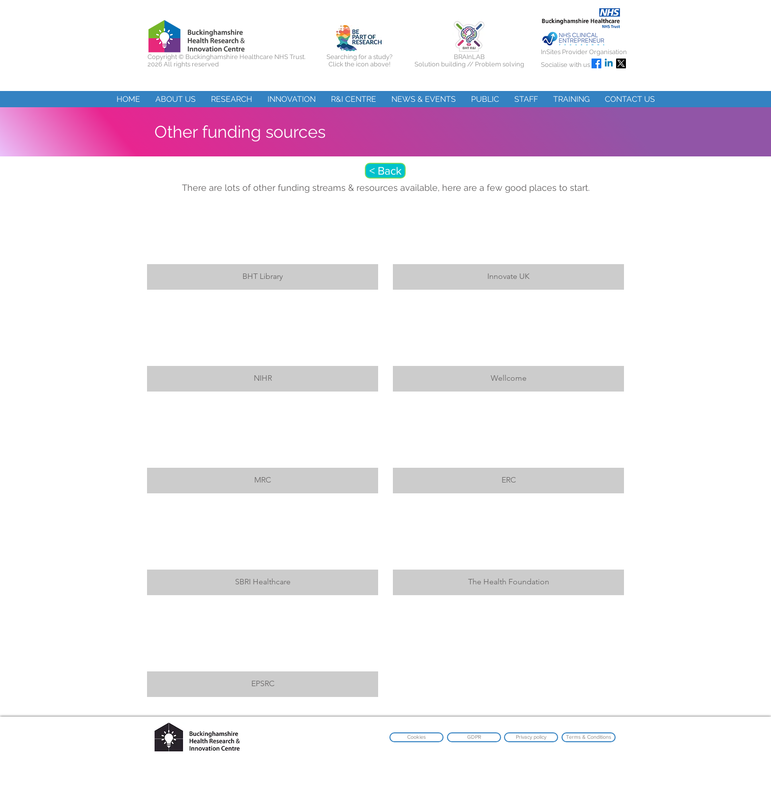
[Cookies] (416, 737)
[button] (175, 99)
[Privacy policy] (531, 737)
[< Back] (385, 171)
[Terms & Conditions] (589, 737)
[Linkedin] (609, 63)
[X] (621, 63)
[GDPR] (474, 737)
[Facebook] (596, 63)
